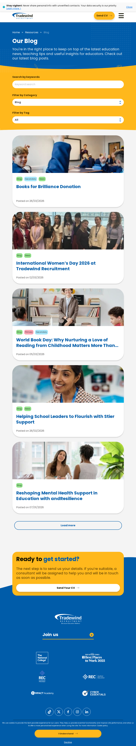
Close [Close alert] (129, 7)
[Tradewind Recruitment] (22, 16)
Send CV (102, 15)
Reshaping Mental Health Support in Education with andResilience (57, 495)
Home (16, 32)
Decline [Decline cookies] (68, 742)
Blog (18, 102)
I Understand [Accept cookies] (66, 733)
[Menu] (121, 15)
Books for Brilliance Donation (48, 187)
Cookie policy (102, 725)
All (16, 120)
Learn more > (13, 8)
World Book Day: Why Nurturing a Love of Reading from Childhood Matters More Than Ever (65, 342)
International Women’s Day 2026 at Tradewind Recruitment (56, 266)
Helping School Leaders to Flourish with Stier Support (65, 419)
